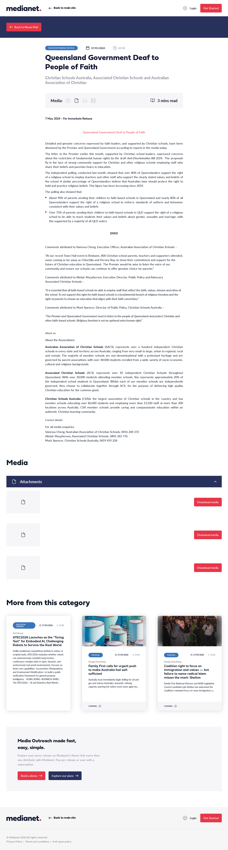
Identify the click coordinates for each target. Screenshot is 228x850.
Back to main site (62, 8)
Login (189, 8)
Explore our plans (65, 776)
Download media (208, 502)
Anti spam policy (62, 841)
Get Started (211, 8)
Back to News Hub (24, 27)
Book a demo (31, 776)
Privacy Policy (14, 841)
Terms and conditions (37, 841)
